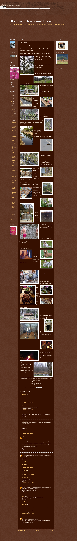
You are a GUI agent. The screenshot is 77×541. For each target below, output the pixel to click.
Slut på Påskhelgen (14, 147)
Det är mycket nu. (14, 122)
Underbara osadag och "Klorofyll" (14, 189)
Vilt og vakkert (24, 504)
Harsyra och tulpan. (14, 150)
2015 (12, 101)
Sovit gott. (13, 128)
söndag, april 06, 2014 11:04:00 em (28, 482)
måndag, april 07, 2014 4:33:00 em (28, 523)
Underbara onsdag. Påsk (13, 164)
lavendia (23, 496)
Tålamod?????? (14, 177)
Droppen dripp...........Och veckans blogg (14, 184)
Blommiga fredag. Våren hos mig (14, 133)
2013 (12, 218)
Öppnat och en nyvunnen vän (14, 139)
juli (12, 115)
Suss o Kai (24, 464)
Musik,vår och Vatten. (13, 207)
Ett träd (13, 162)
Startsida (37, 530)
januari (13, 216)
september (13, 111)
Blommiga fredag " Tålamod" (14, 180)
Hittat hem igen (13, 210)
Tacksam (13, 152)
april (12, 120)
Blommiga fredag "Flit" (13, 200)
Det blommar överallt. (14, 127)
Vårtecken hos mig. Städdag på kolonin (14, 173)
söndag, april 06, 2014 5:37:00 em (27, 409)
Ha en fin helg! (13, 197)
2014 (12, 103)
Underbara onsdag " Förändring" (14, 143)
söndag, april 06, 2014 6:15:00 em (27, 433)
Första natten (14, 130)
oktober (13, 109)
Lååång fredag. (13, 154)
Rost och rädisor (25, 454)
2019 (12, 95)
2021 (12, 93)
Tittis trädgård (24, 470)
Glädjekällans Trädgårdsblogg (27, 477)
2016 (12, 100)
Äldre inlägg (51, 530)
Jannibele (24, 421)
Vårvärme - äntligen (13, 170)
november (13, 107)
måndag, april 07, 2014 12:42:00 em (28, 513)
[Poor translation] (4, 7)
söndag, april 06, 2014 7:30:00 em (27, 461)
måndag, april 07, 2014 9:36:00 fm (27, 501)
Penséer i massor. (13, 168)
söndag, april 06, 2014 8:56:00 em (27, 467)
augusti (13, 113)
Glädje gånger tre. (14, 124)
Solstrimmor (24, 394)
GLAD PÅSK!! (13, 160)
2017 (12, 98)
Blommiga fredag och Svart (14, 157)
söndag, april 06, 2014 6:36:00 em (27, 450)
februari (13, 214)
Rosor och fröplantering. (14, 192)
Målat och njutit (13, 203)
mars (13, 212)
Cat (22, 405)
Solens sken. (14, 136)
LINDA (23, 436)
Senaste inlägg (21, 530)
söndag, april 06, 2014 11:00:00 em (28, 474)
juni (12, 116)
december (13, 104)
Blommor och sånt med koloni (31, 21)
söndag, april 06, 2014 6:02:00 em (27, 417)
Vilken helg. (13, 195)
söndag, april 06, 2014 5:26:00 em (27, 402)
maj (12, 118)
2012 (12, 219)
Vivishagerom (24, 516)
